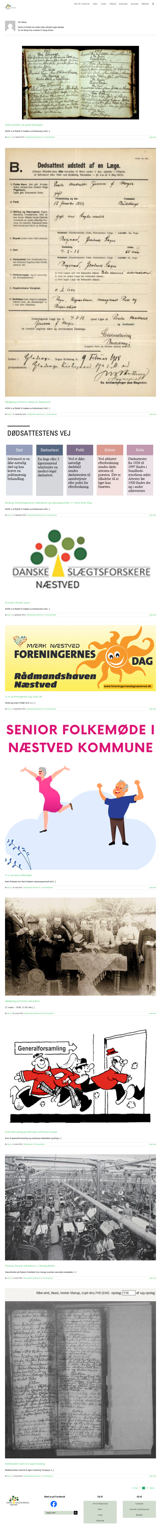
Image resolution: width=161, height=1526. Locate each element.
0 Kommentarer (49, 137)
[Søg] (75, 1513)
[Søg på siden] (59, 1513)
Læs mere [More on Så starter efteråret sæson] (152, 615)
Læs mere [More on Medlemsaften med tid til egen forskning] (152, 1476)
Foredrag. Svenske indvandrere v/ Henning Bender (30, 1265)
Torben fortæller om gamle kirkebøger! (24, 124)
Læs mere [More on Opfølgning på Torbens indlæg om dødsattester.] (152, 414)
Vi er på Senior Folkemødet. (18, 875)
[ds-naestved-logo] (17, 1496)
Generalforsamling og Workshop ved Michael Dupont (31, 1132)
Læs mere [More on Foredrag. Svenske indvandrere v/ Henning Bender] (152, 1278)
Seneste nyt (39, 137)
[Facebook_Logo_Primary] (54, 1502)
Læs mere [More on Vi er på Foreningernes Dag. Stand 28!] (152, 709)
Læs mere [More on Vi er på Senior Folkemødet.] (152, 887)
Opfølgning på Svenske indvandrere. (22, 1001)
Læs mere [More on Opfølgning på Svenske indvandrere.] (152, 1013)
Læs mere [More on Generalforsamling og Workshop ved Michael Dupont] (152, 1144)
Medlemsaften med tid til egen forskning (25, 1463)
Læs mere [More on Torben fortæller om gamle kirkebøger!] (152, 137)
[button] (153, 4)
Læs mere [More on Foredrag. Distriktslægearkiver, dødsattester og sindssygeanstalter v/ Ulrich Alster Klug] (152, 515)
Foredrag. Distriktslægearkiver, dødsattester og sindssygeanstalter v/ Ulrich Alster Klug (48, 502)
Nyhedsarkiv (30, 137)
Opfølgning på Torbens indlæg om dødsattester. (28, 402)
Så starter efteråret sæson (17, 602)
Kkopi (9, 137)
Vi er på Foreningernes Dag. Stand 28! (23, 696)
